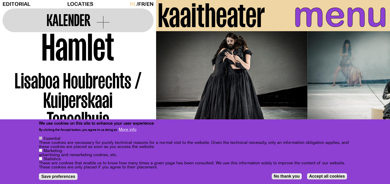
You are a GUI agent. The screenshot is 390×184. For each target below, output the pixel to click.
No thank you (287, 176)
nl (133, 4)
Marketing (53, 150)
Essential (52, 138)
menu (338, 15)
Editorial (16, 4)
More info (127, 130)
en (150, 4)
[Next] (377, 83)
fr (141, 4)
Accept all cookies (327, 176)
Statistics (52, 159)
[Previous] (169, 83)
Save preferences (58, 176)
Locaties (80, 4)
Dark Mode (126, 4)
